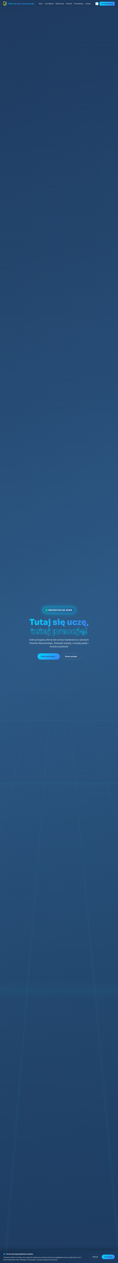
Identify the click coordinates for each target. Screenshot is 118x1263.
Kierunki (69, 4)
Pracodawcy (78, 4)
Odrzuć (95, 1257)
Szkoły (88, 4)
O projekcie (49, 4)
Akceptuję (108, 1257)
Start (41, 4)
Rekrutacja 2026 (59, 610)
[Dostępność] (96, 3)
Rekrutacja (60, 4)
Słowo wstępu (71, 656)
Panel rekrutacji (107, 4)
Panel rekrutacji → (49, 656)
